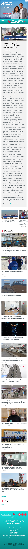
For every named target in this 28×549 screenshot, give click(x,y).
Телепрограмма (21, 521)
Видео (22, 520)
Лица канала (10, 523)
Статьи (5, 521)
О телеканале (8, 520)
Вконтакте (19, 514)
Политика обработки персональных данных (14, 539)
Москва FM (15, 544)
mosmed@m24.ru (15, 537)
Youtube (25, 514)
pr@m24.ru (15, 533)
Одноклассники (22, 514)
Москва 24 (15, 543)
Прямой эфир (25, 21)
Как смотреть (12, 521)
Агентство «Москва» (8, 544)
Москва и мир (14, 204)
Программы (15, 520)
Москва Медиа (9, 543)
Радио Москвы (21, 544)
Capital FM (14, 545)
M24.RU (20, 543)
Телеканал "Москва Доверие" (15, 21)
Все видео (3, 496)
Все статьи (4, 504)
